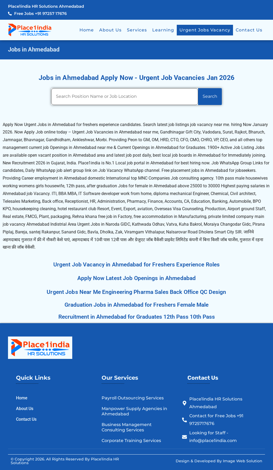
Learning (163, 30)
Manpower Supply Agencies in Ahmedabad (134, 411)
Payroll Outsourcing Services (133, 397)
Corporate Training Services (131, 440)
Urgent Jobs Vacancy (204, 30)
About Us (110, 30)
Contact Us (249, 30)
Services (137, 30)
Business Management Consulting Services (127, 427)
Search (210, 96)
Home (86, 30)
